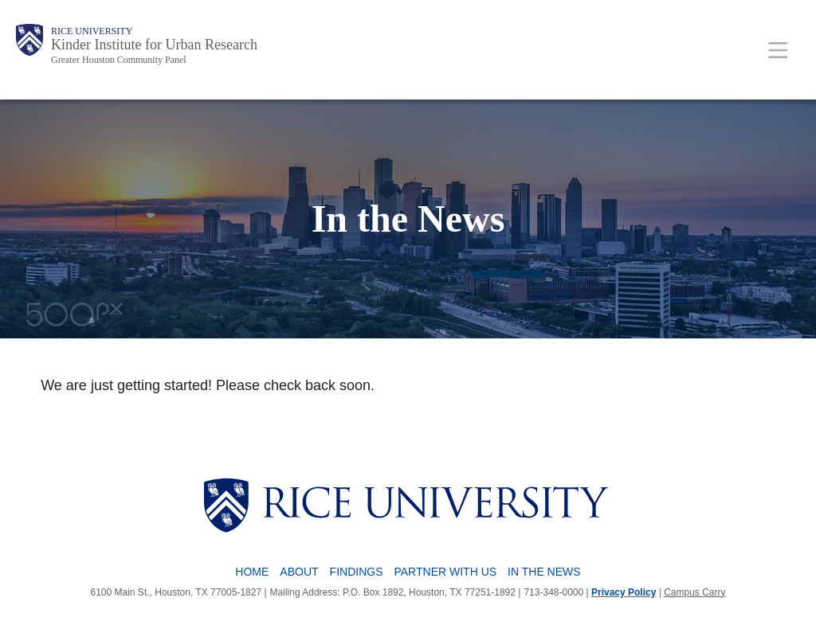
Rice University (91, 31)
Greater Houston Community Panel (118, 59)
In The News (544, 571)
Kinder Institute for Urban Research (154, 45)
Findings (356, 571)
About (299, 571)
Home (252, 571)
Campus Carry (694, 592)
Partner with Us (445, 571)
